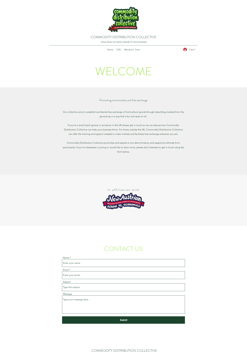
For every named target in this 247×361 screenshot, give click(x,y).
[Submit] (123, 320)
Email (66, 270)
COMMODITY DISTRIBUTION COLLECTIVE (123, 37)
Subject (67, 282)
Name (66, 257)
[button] (119, 49)
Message (67, 294)
